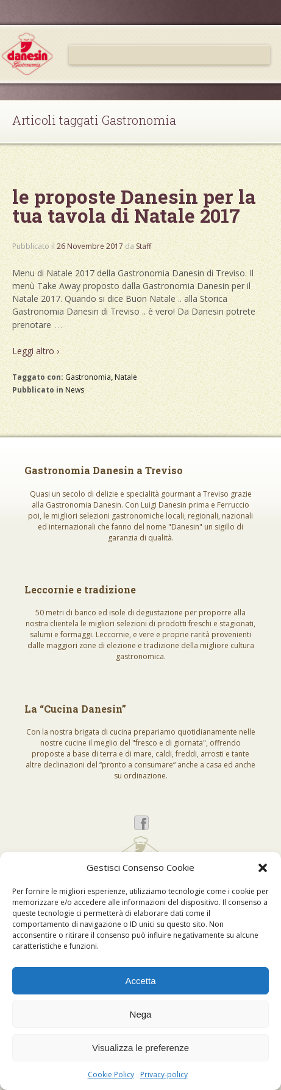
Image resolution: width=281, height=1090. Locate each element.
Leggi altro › (35, 351)
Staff (143, 246)
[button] (263, 868)
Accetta (140, 981)
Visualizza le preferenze (140, 1048)
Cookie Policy (111, 1074)
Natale (126, 377)
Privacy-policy (164, 1074)
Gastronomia (88, 377)
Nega (141, 1014)
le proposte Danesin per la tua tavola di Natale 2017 (134, 206)
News (74, 390)
